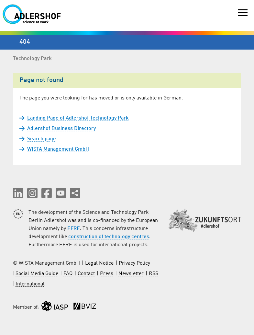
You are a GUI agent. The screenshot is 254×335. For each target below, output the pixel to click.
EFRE (73, 228)
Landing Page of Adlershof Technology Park (78, 118)
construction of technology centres (108, 236)
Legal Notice (99, 263)
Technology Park (32, 58)
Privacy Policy (134, 263)
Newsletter (131, 273)
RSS (153, 273)
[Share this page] (75, 193)
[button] (18, 193)
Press (106, 273)
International (30, 284)
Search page (41, 139)
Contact (86, 273)
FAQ (67, 273)
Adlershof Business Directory (61, 128)
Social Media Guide (37, 273)
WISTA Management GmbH (58, 149)
